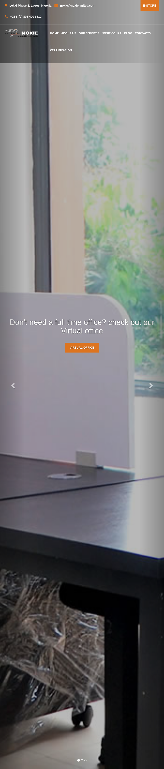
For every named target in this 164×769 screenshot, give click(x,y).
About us (68, 33)
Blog (128, 33)
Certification (61, 50)
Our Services (89, 33)
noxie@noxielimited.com (74, 5)
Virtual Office (82, 347)
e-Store (149, 5)
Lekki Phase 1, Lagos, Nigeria (28, 5)
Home (54, 33)
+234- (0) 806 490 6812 (23, 16)
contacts (143, 33)
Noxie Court (112, 33)
